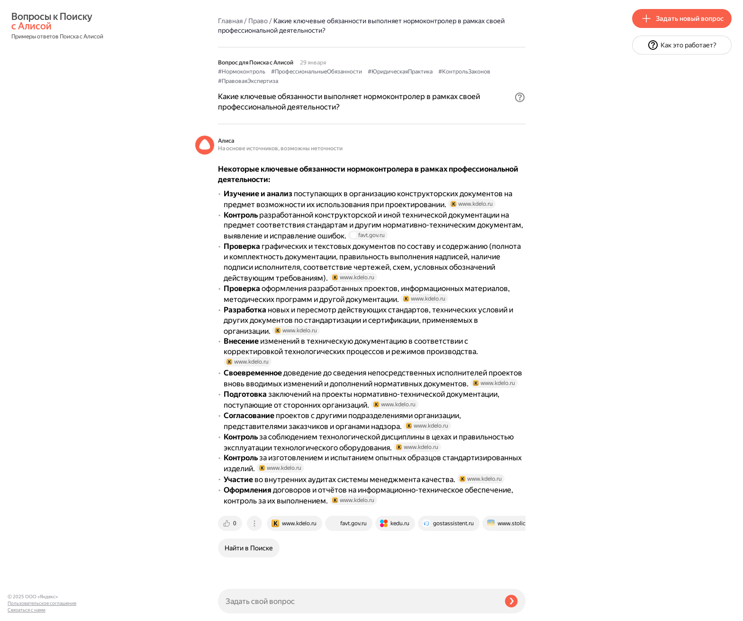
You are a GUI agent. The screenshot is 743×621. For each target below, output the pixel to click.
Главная (230, 21)
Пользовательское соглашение (42, 603)
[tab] (231, 523)
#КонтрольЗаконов (464, 71)
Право (258, 21)
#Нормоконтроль (241, 71)
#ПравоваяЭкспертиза (248, 81)
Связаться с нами (26, 609)
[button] (520, 97)
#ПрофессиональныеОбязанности (316, 71)
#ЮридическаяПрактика (400, 71)
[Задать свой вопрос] (357, 601)
